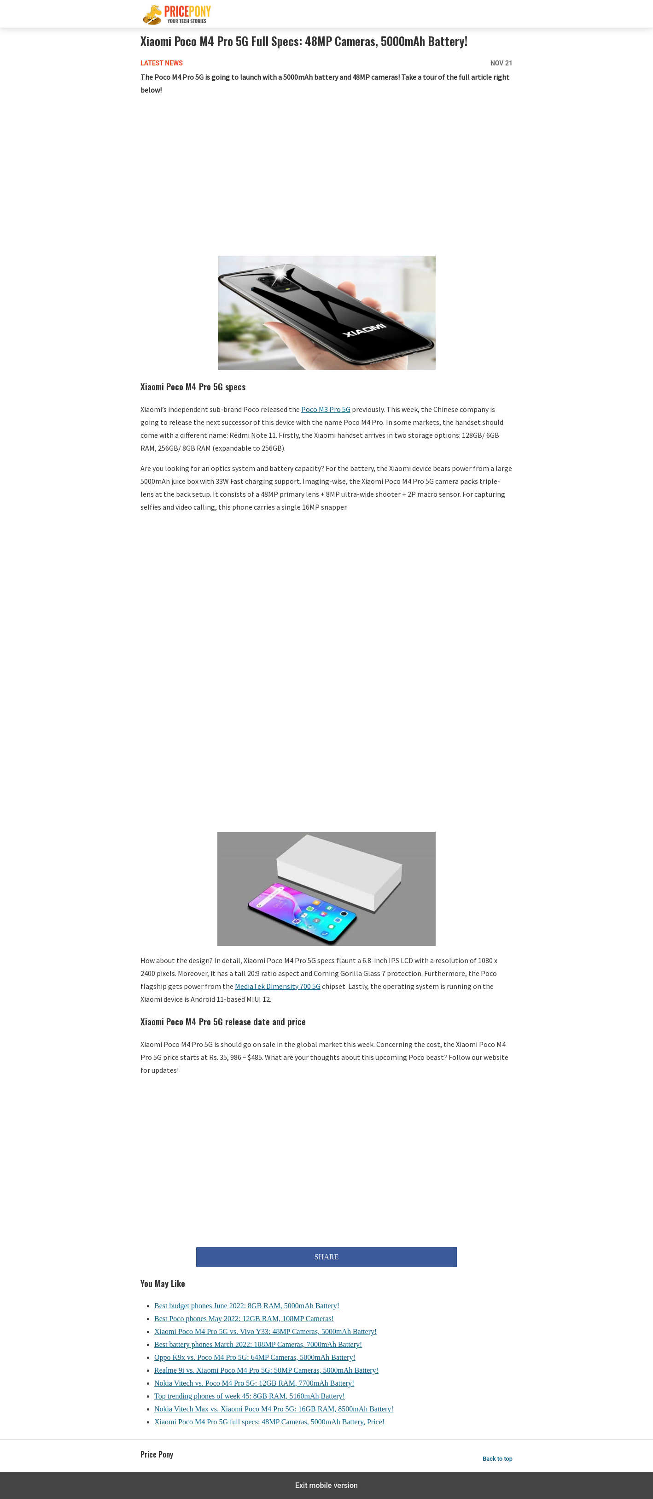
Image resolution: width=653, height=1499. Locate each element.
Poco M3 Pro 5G (325, 409)
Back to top (498, 1458)
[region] (326, 177)
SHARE (326, 1257)
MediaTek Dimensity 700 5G (278, 986)
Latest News (161, 63)
